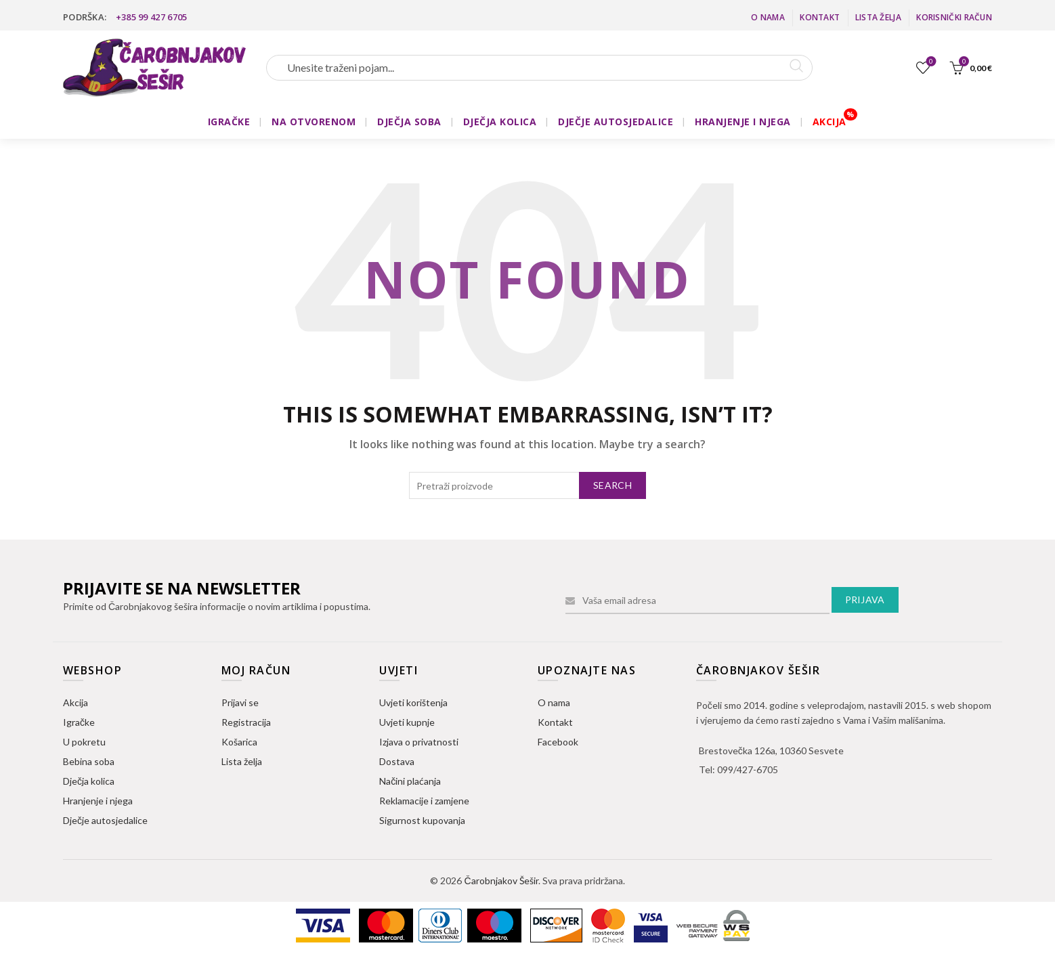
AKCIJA (829, 121)
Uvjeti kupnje (407, 722)
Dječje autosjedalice (105, 820)
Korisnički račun (954, 17)
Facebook (558, 741)
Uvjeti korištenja (413, 702)
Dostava (396, 761)
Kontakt (820, 17)
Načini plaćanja (410, 781)
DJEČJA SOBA (409, 121)
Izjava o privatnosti (418, 741)
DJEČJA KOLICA (500, 121)
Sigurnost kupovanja (422, 820)
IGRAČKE (229, 121)
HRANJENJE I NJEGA (743, 121)
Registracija (246, 722)
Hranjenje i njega (98, 800)
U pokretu (84, 741)
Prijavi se (240, 702)
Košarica (239, 741)
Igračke (79, 722)
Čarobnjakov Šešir (501, 880)
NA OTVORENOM (314, 121)
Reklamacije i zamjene (424, 800)
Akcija (75, 702)
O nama (768, 17)
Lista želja (878, 17)
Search (612, 485)
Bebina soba (88, 761)
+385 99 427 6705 (152, 17)
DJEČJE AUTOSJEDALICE (615, 121)
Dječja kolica (88, 781)
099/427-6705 (747, 769)
